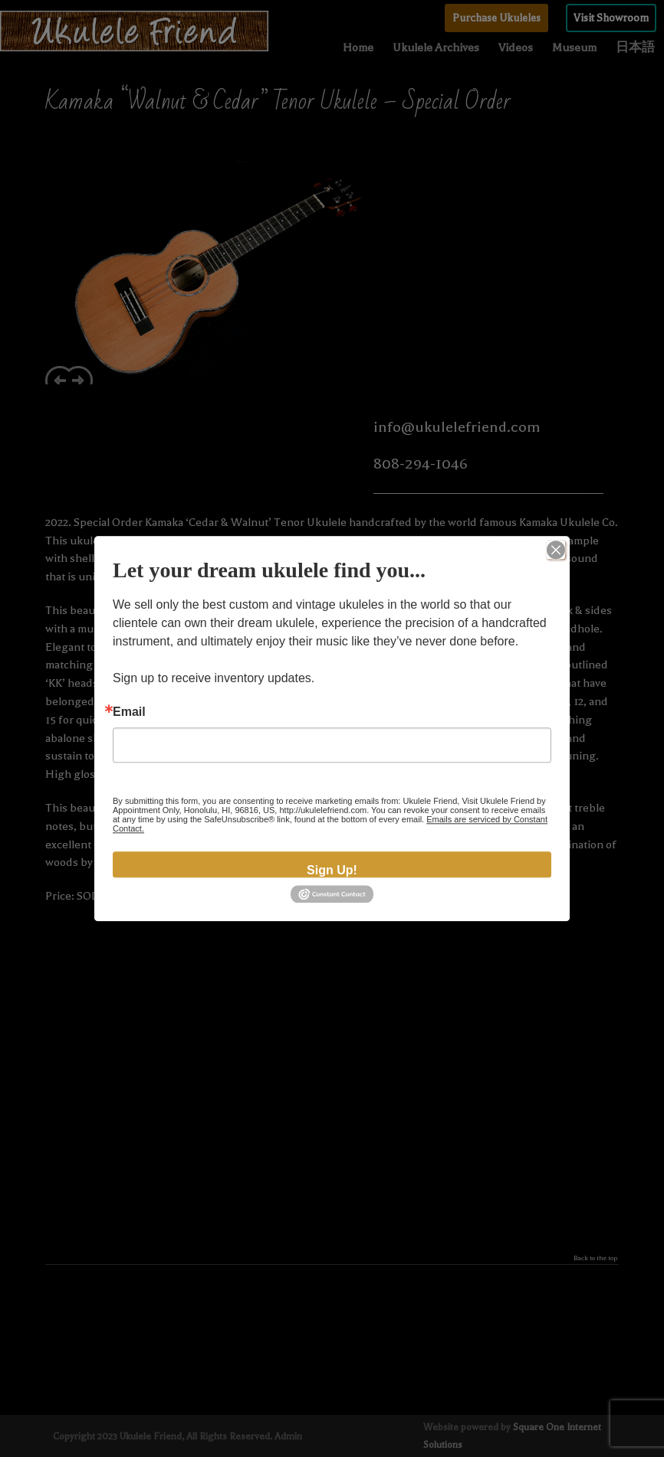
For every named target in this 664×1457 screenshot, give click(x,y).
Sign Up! (332, 870)
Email (129, 712)
